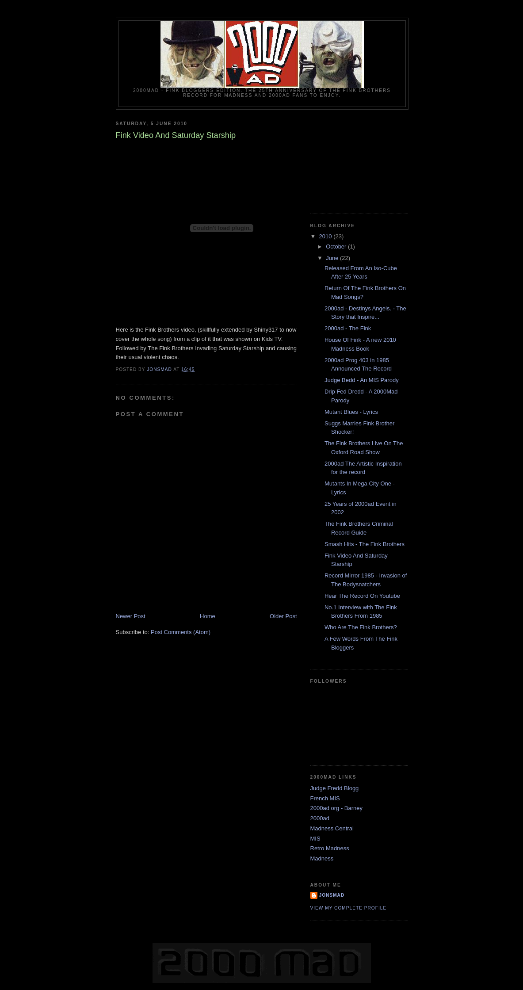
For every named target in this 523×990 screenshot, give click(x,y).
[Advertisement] (354, 158)
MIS (315, 838)
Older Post (283, 616)
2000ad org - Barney (336, 808)
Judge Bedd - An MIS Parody (361, 380)
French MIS (325, 798)
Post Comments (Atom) (180, 632)
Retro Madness (329, 848)
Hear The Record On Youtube (362, 595)
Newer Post (130, 616)
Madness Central (332, 828)
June (333, 258)
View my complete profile (348, 908)
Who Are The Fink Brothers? (360, 627)
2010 (326, 236)
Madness (322, 858)
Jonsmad (332, 895)
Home (207, 616)
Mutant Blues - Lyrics (351, 412)
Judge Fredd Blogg (334, 788)
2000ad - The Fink (347, 328)
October (337, 246)
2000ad (319, 818)
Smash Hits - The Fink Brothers (364, 544)
